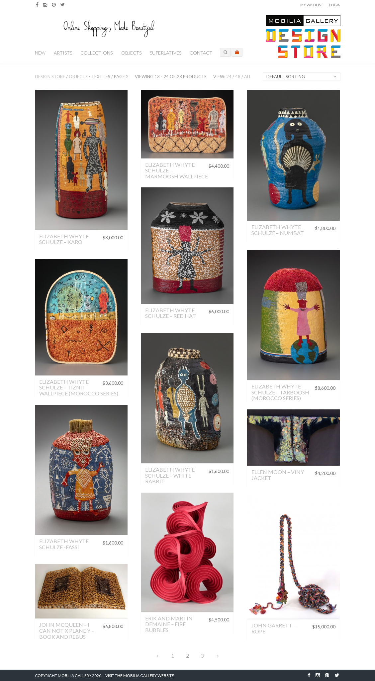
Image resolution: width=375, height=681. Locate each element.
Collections (96, 53)
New (40, 53)
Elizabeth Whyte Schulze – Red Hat (170, 313)
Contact (201, 53)
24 (229, 76)
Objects (131, 53)
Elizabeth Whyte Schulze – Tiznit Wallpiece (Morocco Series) (78, 387)
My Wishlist (311, 5)
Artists (63, 53)
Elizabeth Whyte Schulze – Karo (64, 239)
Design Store (50, 76)
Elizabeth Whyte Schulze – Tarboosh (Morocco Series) (280, 392)
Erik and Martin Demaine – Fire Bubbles (169, 624)
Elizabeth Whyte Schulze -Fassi (64, 544)
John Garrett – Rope (273, 628)
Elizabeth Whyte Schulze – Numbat (277, 230)
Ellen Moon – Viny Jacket (277, 475)
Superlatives (165, 53)
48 (237, 76)
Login (334, 5)
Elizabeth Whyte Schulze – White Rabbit (170, 475)
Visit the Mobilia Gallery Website (139, 675)
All (247, 76)
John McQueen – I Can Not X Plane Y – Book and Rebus (66, 630)
